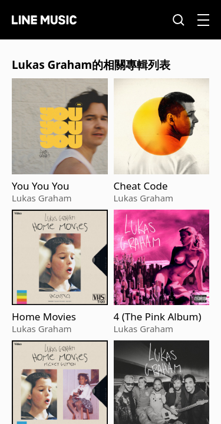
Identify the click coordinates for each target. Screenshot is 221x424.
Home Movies (44, 317)
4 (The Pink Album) (158, 317)
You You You (41, 186)
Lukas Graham (42, 198)
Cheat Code (141, 186)
